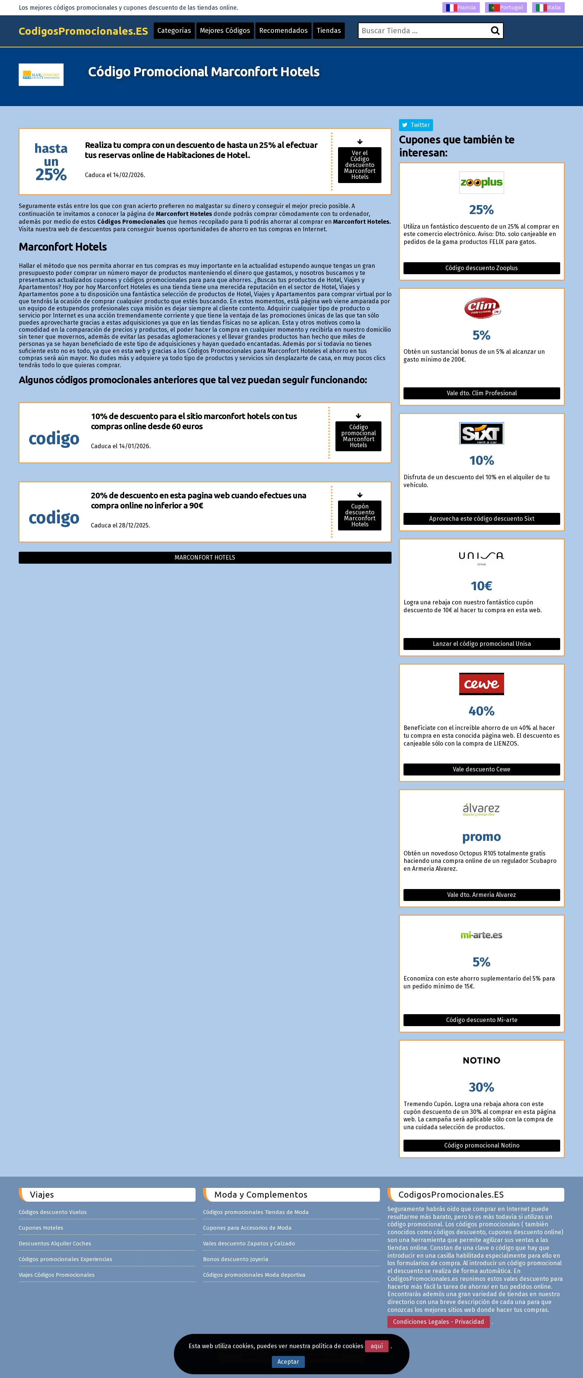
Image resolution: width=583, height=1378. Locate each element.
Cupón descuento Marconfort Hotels (359, 515)
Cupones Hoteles (41, 1227)
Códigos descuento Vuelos (53, 1212)
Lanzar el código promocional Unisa (482, 643)
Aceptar (288, 1361)
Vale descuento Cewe (481, 769)
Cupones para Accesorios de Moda (247, 1227)
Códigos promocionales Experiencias (65, 1259)
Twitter (416, 124)
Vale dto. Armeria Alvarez (481, 894)
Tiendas (329, 31)
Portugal (506, 8)
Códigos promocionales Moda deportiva (254, 1275)
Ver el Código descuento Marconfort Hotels (359, 164)
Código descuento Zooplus (481, 268)
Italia (548, 8)
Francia (461, 8)
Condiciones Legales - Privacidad (438, 1321)
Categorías (174, 31)
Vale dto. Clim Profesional (482, 393)
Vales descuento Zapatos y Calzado (249, 1243)
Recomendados (283, 31)
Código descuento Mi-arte (482, 1020)
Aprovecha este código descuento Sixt (481, 518)
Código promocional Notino (481, 1145)
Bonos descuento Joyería (236, 1259)
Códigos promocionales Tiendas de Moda (256, 1212)
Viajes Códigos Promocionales (57, 1275)
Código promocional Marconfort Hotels (358, 436)
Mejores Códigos (225, 31)
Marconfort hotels (205, 557)
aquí (377, 1346)
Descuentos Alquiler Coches (55, 1243)
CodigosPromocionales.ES (83, 31)
